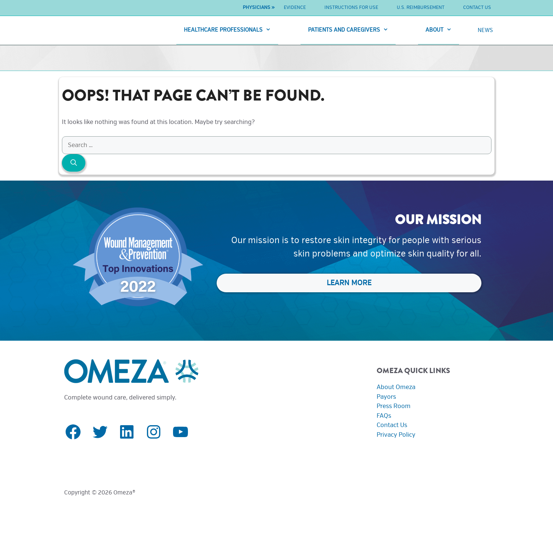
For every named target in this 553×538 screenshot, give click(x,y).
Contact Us (477, 7)
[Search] (74, 163)
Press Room (394, 406)
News (485, 30)
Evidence (295, 7)
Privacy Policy (396, 435)
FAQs (384, 416)
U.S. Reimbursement (420, 7)
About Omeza (396, 387)
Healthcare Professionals (231, 30)
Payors (386, 397)
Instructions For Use (351, 7)
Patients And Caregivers (352, 30)
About (442, 30)
